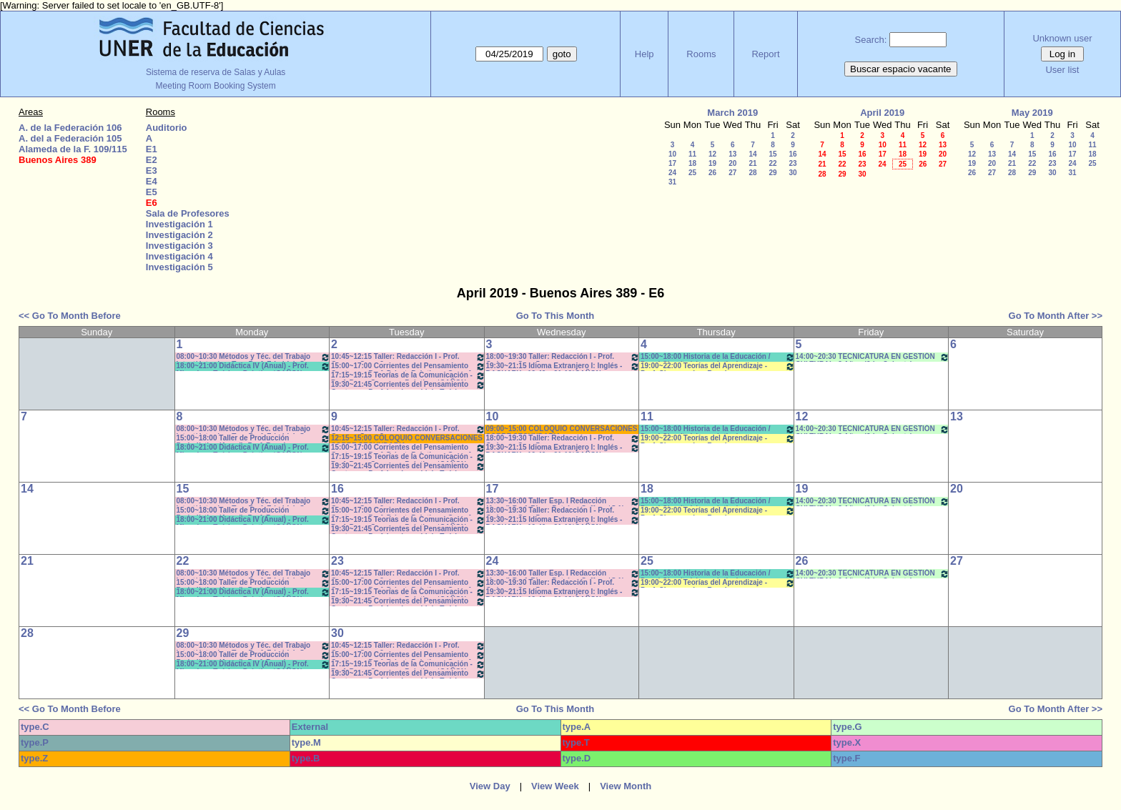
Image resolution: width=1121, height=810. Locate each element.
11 (692, 154)
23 (792, 163)
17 (672, 163)
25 (692, 173)
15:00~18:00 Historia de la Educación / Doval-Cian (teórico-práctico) (718, 357)
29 (772, 173)
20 (732, 163)
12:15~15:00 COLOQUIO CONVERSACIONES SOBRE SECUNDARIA (407, 438)
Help (644, 54)
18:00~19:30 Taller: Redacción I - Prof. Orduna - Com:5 (563, 357)
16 (792, 154)
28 (752, 173)
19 (712, 163)
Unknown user (1062, 38)
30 (792, 173)
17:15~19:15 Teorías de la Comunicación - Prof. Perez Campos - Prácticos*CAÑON (408, 375)
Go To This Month (555, 315)
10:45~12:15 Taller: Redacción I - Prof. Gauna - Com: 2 (408, 357)
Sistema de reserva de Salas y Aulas (215, 72)
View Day (490, 786)
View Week (555, 786)
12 (712, 154)
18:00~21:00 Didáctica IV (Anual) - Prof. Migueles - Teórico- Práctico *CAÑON (254, 366)
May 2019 (1032, 112)
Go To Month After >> (1055, 315)
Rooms (701, 54)
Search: (871, 39)
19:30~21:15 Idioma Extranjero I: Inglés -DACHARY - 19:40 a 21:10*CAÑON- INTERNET (563, 366)
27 (732, 173)
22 (772, 163)
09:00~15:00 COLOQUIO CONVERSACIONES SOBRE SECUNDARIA (562, 429)
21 (752, 163)
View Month (625, 786)
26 (712, 173)
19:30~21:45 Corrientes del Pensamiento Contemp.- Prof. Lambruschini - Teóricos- (408, 385)
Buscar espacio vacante (901, 69)
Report (765, 54)
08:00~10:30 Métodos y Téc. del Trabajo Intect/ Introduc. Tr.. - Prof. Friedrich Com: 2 (254, 357)
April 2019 (882, 112)
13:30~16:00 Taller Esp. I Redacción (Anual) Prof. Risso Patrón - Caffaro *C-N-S (563, 501)
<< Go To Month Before (70, 315)
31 (672, 182)
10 (672, 154)
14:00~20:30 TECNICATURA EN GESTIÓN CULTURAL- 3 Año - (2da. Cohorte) (873, 357)
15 (772, 154)
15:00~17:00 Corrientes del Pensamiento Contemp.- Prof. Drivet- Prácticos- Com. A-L (408, 366)
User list (1062, 69)
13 (732, 154)
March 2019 (732, 112)
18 (692, 163)
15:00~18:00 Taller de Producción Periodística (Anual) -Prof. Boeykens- (254, 438)
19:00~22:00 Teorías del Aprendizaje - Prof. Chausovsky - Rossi (718, 366)
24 (672, 173)
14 (752, 154)
